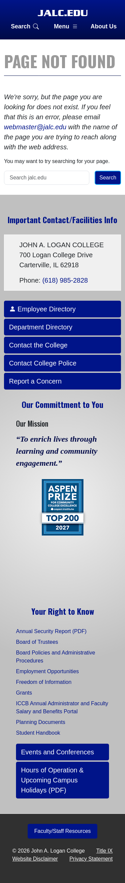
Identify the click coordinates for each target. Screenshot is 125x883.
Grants (24, 693)
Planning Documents (40, 722)
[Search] (46, 178)
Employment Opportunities (47, 671)
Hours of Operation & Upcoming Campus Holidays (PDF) (52, 780)
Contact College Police (42, 363)
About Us (104, 26)
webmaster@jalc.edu (35, 127)
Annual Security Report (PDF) (51, 631)
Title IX (104, 851)
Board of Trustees (37, 642)
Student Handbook (38, 733)
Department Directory (40, 327)
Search (25, 26)
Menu (66, 26)
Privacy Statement (91, 859)
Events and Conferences (57, 752)
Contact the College (38, 345)
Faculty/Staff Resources (62, 831)
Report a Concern (35, 381)
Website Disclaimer (35, 859)
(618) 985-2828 (65, 280)
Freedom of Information (43, 682)
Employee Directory (42, 309)
